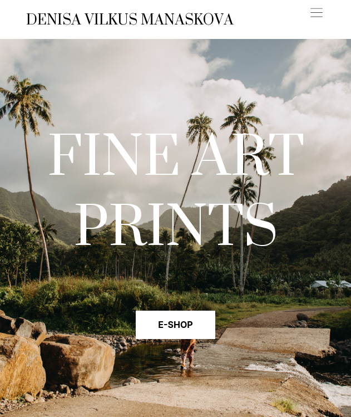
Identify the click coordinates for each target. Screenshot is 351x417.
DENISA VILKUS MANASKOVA (130, 19)
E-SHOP (175, 324)
